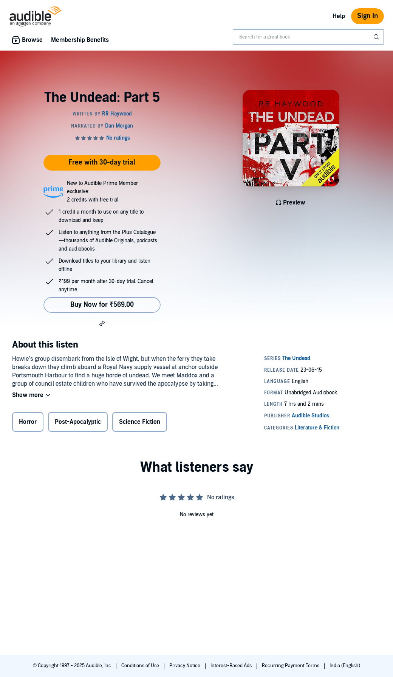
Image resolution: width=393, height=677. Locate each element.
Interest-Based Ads (231, 666)
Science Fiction (139, 422)
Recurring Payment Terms (291, 666)
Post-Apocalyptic (78, 422)
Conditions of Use (140, 666)
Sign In (367, 16)
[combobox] (308, 37)
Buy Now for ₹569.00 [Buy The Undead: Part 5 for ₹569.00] (102, 305)
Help (339, 16)
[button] (102, 323)
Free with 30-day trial (101, 162)
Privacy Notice (185, 666)
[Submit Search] (377, 37)
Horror (28, 422)
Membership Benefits (80, 40)
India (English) (345, 666)
